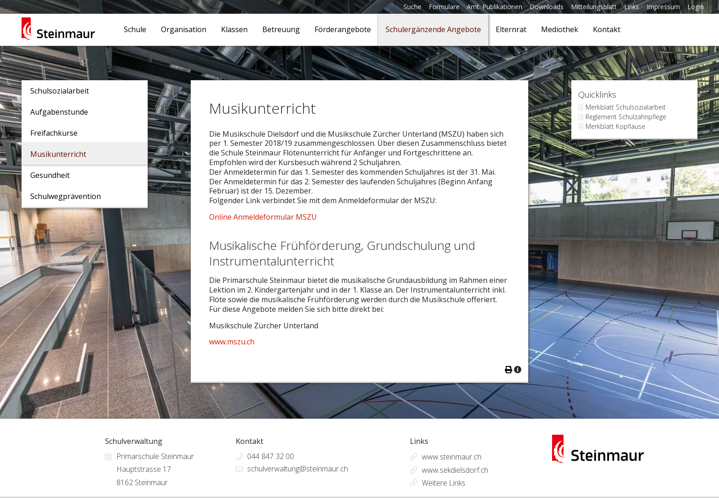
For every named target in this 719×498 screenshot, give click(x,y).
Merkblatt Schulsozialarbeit (626, 107)
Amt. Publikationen (494, 6)
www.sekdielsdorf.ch (455, 470)
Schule (135, 29)
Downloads (547, 6)
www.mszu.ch (231, 342)
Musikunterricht (58, 154)
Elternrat (511, 29)
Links (631, 6)
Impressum (663, 6)
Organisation (183, 29)
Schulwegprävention (65, 196)
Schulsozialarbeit (59, 91)
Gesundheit (50, 175)
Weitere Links (443, 483)
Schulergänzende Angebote (433, 29)
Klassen (234, 29)
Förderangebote (343, 29)
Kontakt (606, 29)
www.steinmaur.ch (451, 457)
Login (695, 6)
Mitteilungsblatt (594, 6)
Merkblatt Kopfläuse (615, 126)
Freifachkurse (53, 133)
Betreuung (281, 29)
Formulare (444, 6)
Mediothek (559, 29)
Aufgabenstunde (59, 112)
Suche (412, 6)
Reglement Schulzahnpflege (626, 116)
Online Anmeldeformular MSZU (263, 217)
